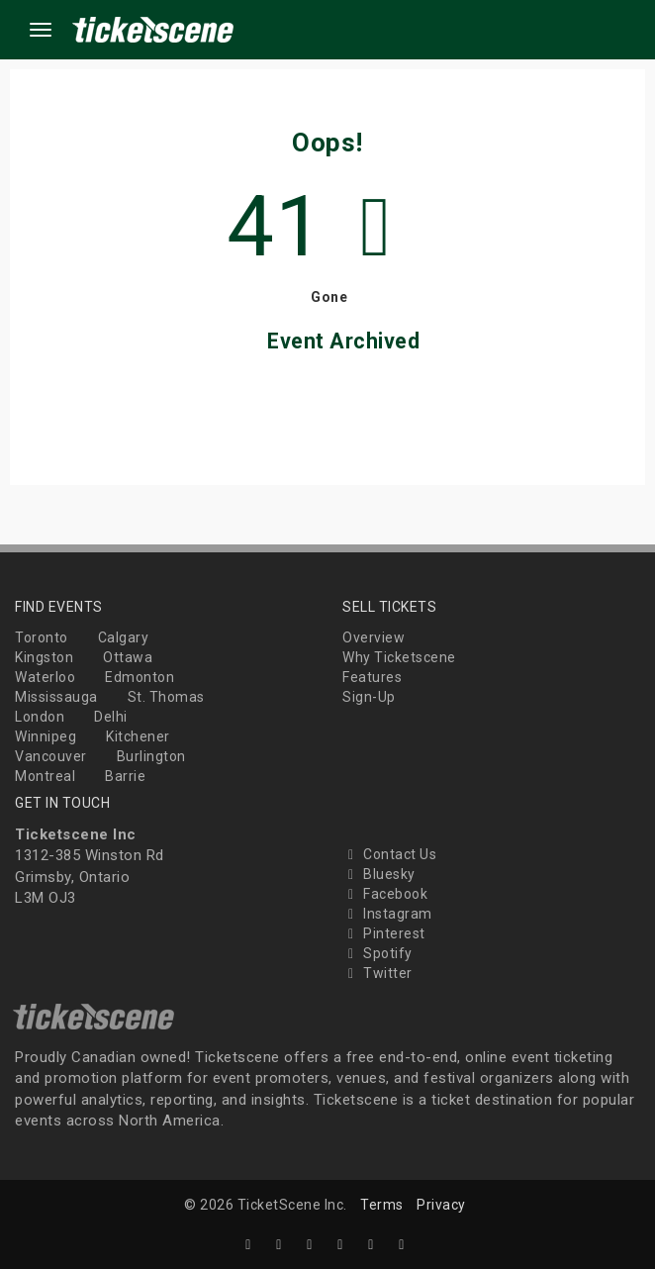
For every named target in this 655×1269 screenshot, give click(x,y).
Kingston (44, 657)
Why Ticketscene (399, 657)
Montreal (45, 776)
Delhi (111, 717)
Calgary (123, 637)
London (39, 717)
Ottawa (127, 657)
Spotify (377, 953)
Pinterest (383, 933)
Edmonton (139, 677)
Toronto (41, 637)
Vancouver (51, 756)
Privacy (441, 1205)
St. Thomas (166, 697)
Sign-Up (369, 697)
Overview (373, 637)
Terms (382, 1205)
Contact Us (389, 854)
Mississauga (56, 697)
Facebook (384, 894)
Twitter (377, 973)
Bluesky (379, 874)
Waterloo (45, 677)
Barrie (125, 776)
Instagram (387, 914)
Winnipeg (45, 736)
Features (372, 677)
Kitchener (138, 736)
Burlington (151, 756)
